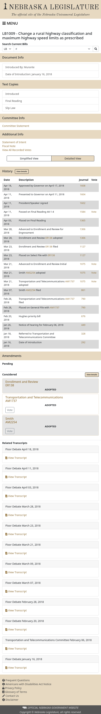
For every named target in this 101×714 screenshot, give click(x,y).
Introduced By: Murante (20, 67)
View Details (22, 171)
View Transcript (16, 458)
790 (83, 298)
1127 (82, 246)
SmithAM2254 (11, 420)
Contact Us (10, 696)
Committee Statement (15, 126)
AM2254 (30, 272)
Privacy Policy (12, 688)
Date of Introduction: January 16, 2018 (28, 74)
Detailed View (73, 158)
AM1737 (70, 281)
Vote (93, 211)
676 (83, 316)
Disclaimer (10, 699)
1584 (82, 211)
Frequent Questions (16, 680)
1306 (82, 229)
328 (83, 333)
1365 (82, 220)
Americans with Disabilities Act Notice (26, 684)
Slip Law (10, 108)
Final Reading (13, 101)
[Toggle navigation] (10, 23)
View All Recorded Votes (16, 150)
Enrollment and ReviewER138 (21, 383)
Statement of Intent (14, 142)
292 (83, 342)
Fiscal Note (8, 146)
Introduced (12, 94)
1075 (82, 264)
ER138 (48, 237)
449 (83, 325)
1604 (82, 194)
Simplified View (29, 158)
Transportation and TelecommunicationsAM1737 (34, 399)
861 (83, 290)
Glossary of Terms (14, 692)
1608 (82, 185)
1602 (82, 203)
